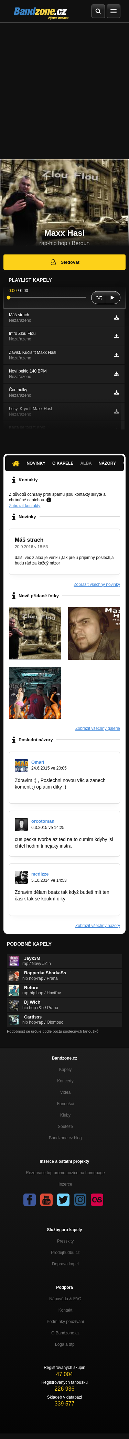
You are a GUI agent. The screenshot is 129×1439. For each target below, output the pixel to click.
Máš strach (29, 540)
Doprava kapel (65, 1264)
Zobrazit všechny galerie (97, 728)
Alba (86, 463)
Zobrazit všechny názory (97, 925)
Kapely (65, 1069)
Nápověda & (65, 1298)
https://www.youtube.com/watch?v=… (55, 793)
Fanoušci (65, 1103)
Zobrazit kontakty (24, 505)
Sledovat (64, 262)
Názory (107, 463)
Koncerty (65, 1081)
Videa (65, 1092)
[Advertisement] (64, 91)
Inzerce (65, 1184)
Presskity (65, 1241)
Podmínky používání (65, 1321)
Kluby (65, 1115)
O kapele (62, 463)
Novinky (35, 463)
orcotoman (42, 821)
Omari (37, 762)
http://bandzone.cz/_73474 (43, 905)
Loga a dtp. (65, 1344)
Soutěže (65, 1126)
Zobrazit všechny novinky (97, 584)
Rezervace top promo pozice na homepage (65, 1172)
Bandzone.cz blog (65, 1138)
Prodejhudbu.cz (65, 1252)
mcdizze (40, 874)
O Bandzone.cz (65, 1333)
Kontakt (65, 1310)
